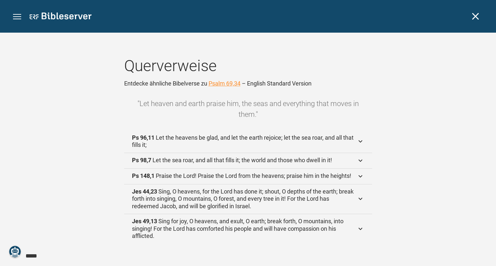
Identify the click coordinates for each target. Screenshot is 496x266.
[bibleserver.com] (61, 17)
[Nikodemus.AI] (15, 252)
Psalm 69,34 (225, 83)
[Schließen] (475, 16)
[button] (17, 17)
